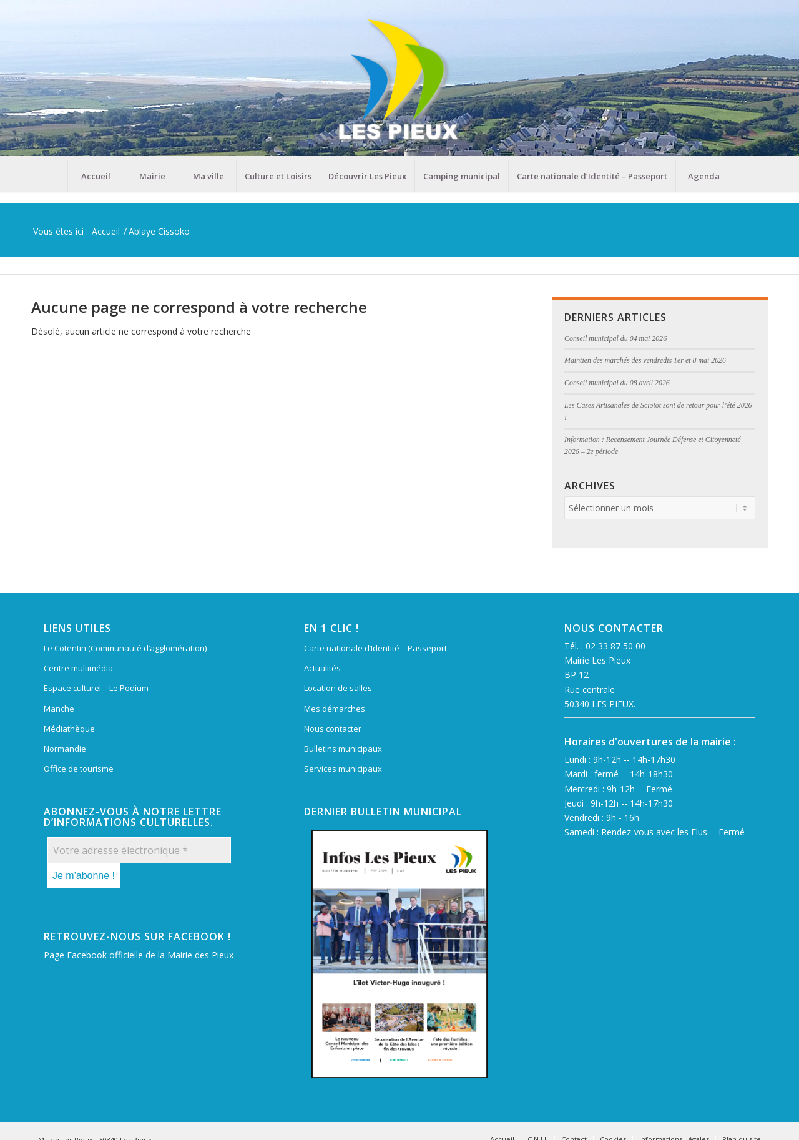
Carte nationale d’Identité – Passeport (375, 648)
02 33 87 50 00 (615, 646)
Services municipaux (343, 768)
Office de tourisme (79, 768)
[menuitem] (95, 176)
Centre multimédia (78, 668)
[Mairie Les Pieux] (399, 80)
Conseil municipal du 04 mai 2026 (615, 338)
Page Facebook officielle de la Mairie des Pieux (138, 955)
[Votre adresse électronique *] (139, 850)
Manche (59, 708)
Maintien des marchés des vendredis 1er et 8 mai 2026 (645, 360)
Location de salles (338, 688)
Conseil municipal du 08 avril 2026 (617, 382)
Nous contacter (332, 728)
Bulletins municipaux (343, 748)
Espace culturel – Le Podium (96, 688)
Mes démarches (334, 708)
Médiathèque (69, 728)
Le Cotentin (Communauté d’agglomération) (125, 648)
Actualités (322, 668)
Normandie (65, 748)
